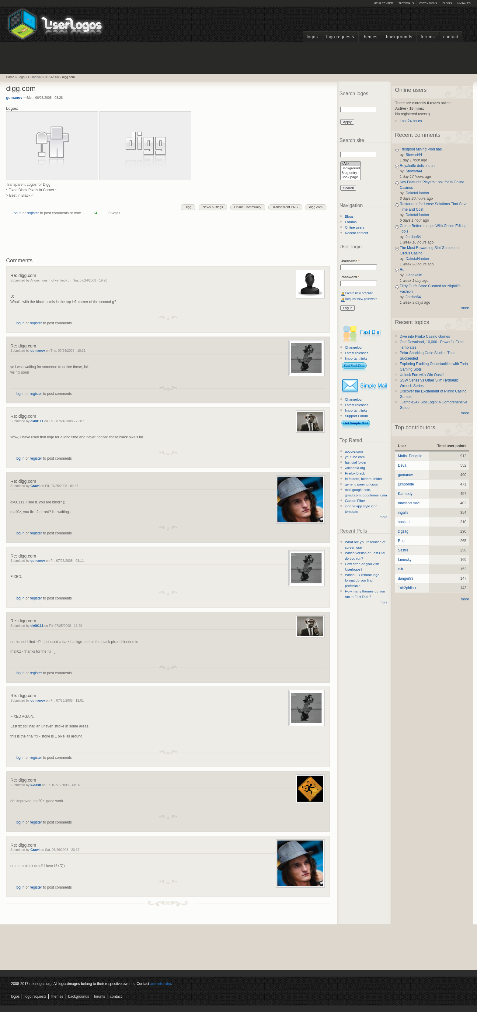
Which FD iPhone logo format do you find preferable (362, 580)
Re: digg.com (23, 275)
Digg (188, 207)
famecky (405, 560)
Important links (356, 358)
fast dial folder (356, 462)
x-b (400, 569)
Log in (17, 213)
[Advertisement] (238, 57)
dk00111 (37, 421)
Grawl (35, 486)
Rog (401, 541)
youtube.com (355, 457)
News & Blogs (213, 207)
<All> (350, 164)
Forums (428, 37)
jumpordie (406, 484)
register (33, 213)
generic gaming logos (361, 484)
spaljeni (404, 522)
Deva (402, 465)
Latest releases (356, 353)
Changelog (353, 347)
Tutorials (406, 3)
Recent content (356, 233)
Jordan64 (413, 237)
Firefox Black (355, 473)
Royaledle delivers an (417, 166)
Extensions (428, 3)
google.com (354, 451)
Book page (350, 177)
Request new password (361, 299)
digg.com (68, 77)
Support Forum (356, 416)
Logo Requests (340, 37)
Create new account (359, 293)
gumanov (14, 97)
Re (402, 270)
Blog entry (350, 173)
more (384, 517)
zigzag (403, 531)
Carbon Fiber (355, 501)
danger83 (405, 578)
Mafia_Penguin (410, 456)
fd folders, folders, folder (363, 479)
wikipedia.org (355, 468)
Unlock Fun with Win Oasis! (422, 375)
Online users (354, 227)
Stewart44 (414, 155)
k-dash (35, 785)
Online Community (247, 207)
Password (349, 277)
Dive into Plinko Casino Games (425, 336)
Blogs (447, 3)
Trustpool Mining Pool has (421, 149)
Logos (312, 37)
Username (350, 261)
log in (20, 323)
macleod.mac (409, 503)
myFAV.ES (464, 3)
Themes (370, 37)
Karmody (405, 494)
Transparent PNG (285, 207)
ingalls (403, 512)
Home (10, 77)
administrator (160, 984)
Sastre (403, 550)
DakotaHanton (417, 193)
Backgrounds (399, 37)
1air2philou (407, 588)
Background (350, 168)
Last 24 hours (411, 121)
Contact (450, 37)
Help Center (383, 3)
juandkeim (414, 275)
